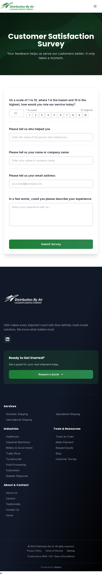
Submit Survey (51, 244)
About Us (10, 492)
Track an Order (63, 436)
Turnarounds (13, 459)
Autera (57, 567)
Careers (9, 498)
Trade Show (12, 453)
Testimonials (12, 504)
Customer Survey (65, 459)
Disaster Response (16, 476)
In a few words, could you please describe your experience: (50, 198)
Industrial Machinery (17, 442)
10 (85, 115)
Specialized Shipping (66, 414)
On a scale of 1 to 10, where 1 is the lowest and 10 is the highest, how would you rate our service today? (47, 102)
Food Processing (15, 464)
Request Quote (63, 447)
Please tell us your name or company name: (39, 152)
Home (8, 515)
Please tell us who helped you (29, 129)
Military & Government (18, 447)
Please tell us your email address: (32, 175)
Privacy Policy (34, 550)
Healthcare (11, 436)
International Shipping (18, 419)
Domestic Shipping (16, 414)
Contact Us (11, 509)
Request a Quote (51, 374)
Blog (57, 453)
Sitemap (71, 550)
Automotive (11, 470)
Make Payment (63, 442)
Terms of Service (54, 550)
